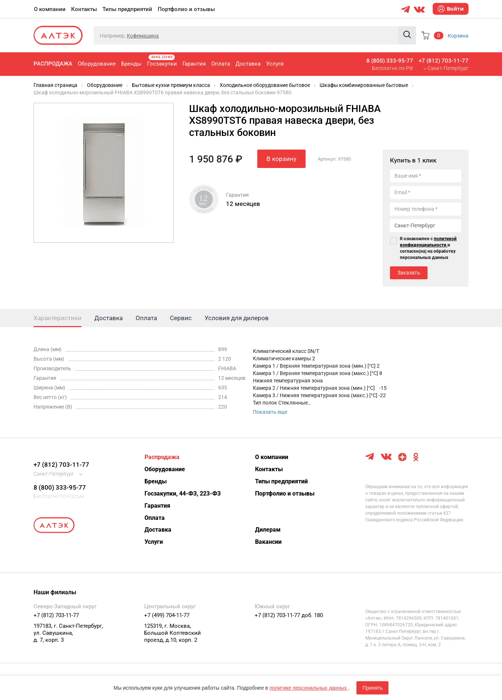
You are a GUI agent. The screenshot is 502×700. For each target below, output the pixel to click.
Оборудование (97, 63)
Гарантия (194, 63)
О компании (50, 9)
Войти (450, 9)
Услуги (275, 63)
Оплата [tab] (146, 318)
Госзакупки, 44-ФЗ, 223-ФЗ (182, 493)
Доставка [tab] (108, 318)
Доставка (248, 63)
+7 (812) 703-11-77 (443, 60)
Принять (372, 688)
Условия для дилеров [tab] (237, 318)
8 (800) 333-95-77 (389, 60)
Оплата (220, 63)
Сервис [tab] (181, 318)
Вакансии (268, 541)
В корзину (281, 158)
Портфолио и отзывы (186, 9)
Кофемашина (143, 36)
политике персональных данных (308, 688)
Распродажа (53, 63)
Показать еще (270, 412)
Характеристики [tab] (57, 318)
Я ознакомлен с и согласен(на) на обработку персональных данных (428, 248)
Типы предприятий (127, 9)
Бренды (131, 63)
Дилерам (267, 529)
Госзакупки (162, 61)
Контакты (84, 9)
